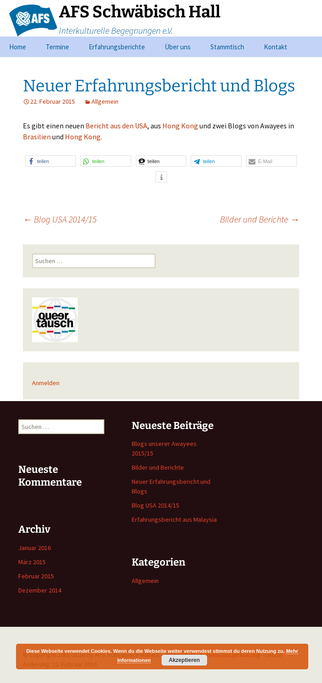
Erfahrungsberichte (117, 46)
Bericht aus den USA (116, 125)
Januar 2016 (34, 548)
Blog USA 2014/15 (60, 219)
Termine (57, 46)
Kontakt (275, 46)
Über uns (178, 46)
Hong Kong (180, 125)
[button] (50, 161)
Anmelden (45, 383)
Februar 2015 (36, 576)
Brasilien (37, 136)
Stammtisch (227, 46)
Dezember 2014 (39, 590)
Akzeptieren (184, 660)
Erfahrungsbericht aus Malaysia (174, 519)
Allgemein (104, 101)
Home (17, 46)
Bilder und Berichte (259, 219)
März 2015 (32, 562)
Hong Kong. (83, 136)
